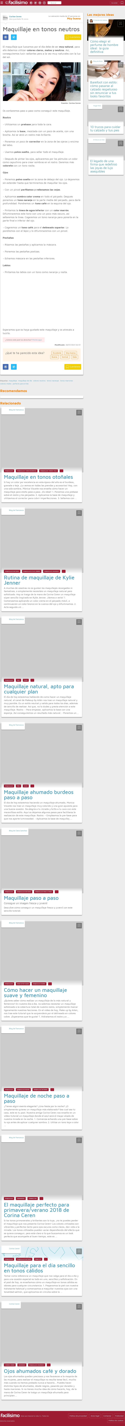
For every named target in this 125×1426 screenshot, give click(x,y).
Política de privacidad (78, 1416)
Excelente (57, 353)
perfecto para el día (20, 384)
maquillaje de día (25, 381)
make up (38, 1259)
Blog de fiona (97, 61)
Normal (65, 357)
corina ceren (9, 1365)
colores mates (5, 384)
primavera (20, 1198)
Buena (54, 357)
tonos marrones (66, 381)
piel (18, 680)
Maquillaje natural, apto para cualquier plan (39, 689)
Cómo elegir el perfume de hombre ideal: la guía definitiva (104, 46)
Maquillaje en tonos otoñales (38, 477)
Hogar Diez (97, 105)
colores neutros (39, 381)
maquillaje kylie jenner (31, 571)
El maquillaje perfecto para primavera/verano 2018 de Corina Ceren (36, 1209)
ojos (25, 680)
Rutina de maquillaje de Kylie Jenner (39, 580)
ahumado (22, 1365)
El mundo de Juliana (100, 20)
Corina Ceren (15, 16)
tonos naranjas (53, 381)
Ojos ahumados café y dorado (40, 1371)
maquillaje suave (39, 983)
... (61, 470)
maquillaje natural (12, 571)
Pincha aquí (37, 340)
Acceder (114, 3)
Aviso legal (95, 1416)
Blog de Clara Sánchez (18, 830)
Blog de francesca (16, 410)
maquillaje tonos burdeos (26, 470)
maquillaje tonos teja (48, 470)
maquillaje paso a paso (43, 891)
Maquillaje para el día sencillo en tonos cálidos (39, 1268)
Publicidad (119, 1416)
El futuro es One (98, 140)
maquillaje (13, 381)
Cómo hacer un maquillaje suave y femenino (35, 992)
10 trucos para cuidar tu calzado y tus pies (105, 128)
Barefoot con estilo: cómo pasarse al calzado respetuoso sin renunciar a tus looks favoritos (104, 89)
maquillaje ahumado (51, 571)
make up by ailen (23, 983)
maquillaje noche (23, 1089)
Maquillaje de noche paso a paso (36, 1098)
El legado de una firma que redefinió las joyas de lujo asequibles (103, 166)
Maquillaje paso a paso (31, 898)
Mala (75, 357)
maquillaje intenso (40, 1089)
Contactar (107, 1416)
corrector (33, 1198)
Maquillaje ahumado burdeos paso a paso (38, 794)
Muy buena (70, 353)
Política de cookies (116, 1420)
